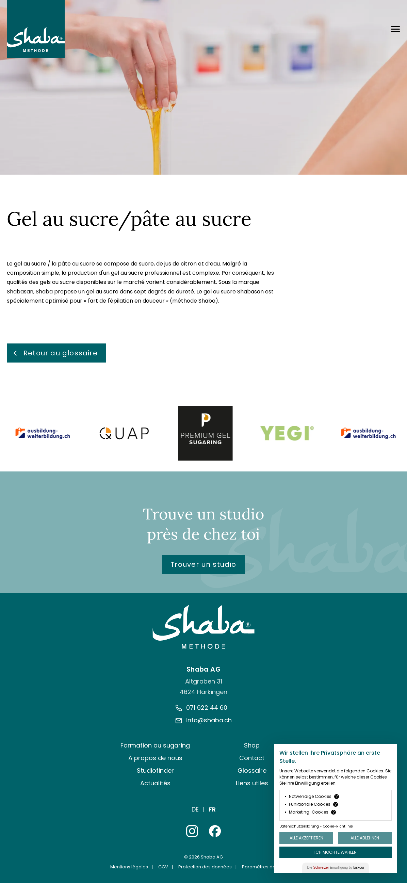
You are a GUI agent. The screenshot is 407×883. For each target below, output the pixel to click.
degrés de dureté (171, 291)
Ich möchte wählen (335, 852)
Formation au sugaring (155, 745)
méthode (184, 301)
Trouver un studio (203, 564)
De (195, 809)
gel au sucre (30, 264)
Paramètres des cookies (269, 867)
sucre (146, 264)
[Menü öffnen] (395, 29)
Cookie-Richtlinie (338, 826)
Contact (251, 758)
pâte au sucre (76, 264)
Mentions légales (129, 867)
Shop (252, 745)
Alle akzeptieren (306, 838)
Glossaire (252, 770)
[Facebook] (215, 831)
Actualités (155, 783)
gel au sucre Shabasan (234, 291)
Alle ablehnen (365, 838)
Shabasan (20, 291)
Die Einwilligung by (335, 867)
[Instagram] (192, 831)
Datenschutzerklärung (299, 826)
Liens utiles (252, 783)
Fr (212, 809)
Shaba (44, 291)
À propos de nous (155, 758)
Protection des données (205, 867)
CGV (163, 867)
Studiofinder (155, 770)
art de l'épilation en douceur (127, 301)
